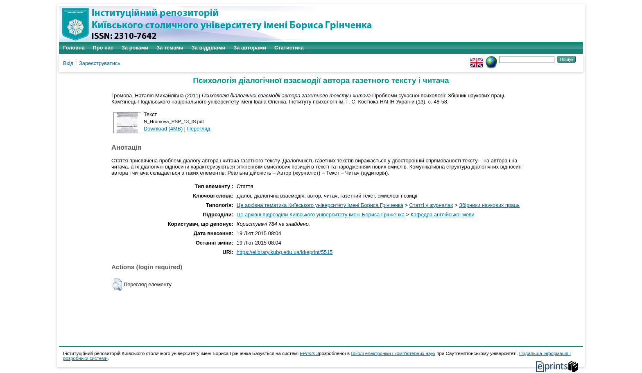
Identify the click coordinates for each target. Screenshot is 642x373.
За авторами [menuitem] (249, 48)
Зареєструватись (99, 63)
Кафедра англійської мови (443, 214)
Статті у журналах (431, 205)
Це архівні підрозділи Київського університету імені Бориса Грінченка (321, 214)
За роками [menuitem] (135, 48)
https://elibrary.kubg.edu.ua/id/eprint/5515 (285, 252)
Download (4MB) (163, 129)
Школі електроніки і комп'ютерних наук (393, 353)
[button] (117, 285)
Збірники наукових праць (489, 205)
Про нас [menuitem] (103, 48)
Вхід (68, 63)
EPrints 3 (309, 353)
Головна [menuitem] (74, 48)
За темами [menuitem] (169, 48)
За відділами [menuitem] (209, 48)
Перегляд (198, 129)
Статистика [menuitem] (289, 48)
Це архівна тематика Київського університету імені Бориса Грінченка (320, 205)
